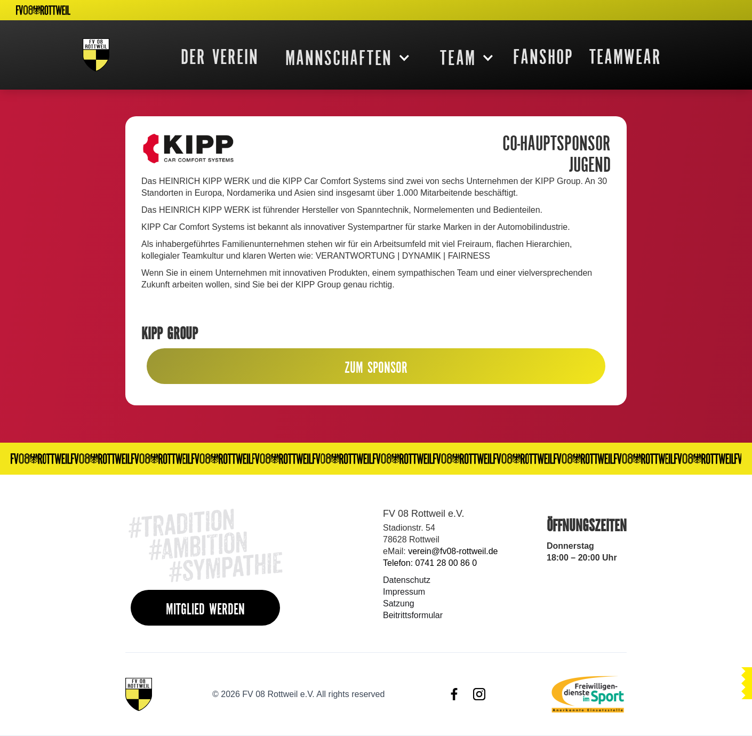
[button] (344, 57)
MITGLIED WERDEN (205, 609)
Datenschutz (406, 580)
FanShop (543, 56)
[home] (96, 54)
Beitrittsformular (413, 615)
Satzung (398, 603)
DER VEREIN (220, 56)
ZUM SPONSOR (376, 367)
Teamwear (625, 56)
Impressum (404, 591)
